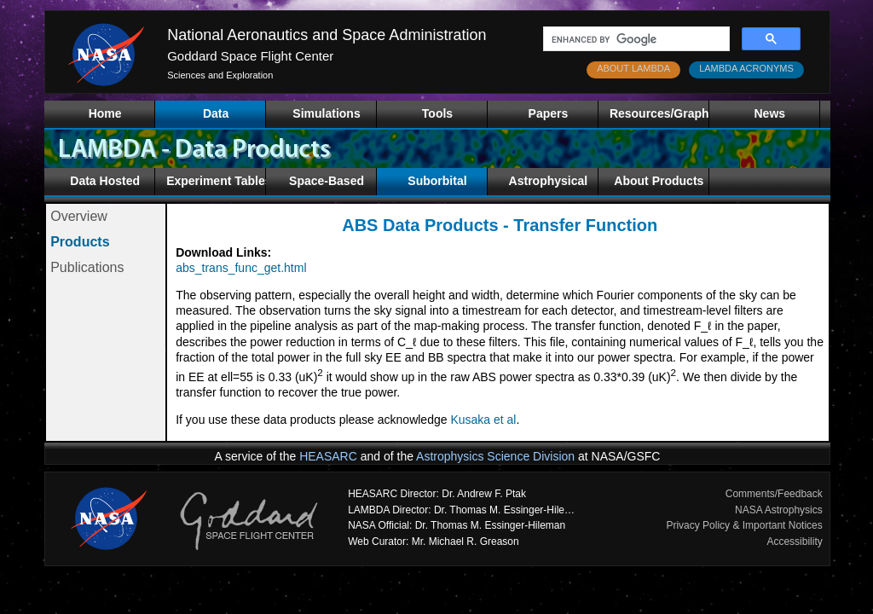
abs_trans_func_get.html (241, 268)
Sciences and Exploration (220, 75)
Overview (78, 216)
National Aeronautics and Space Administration (326, 34)
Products (79, 242)
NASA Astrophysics (779, 510)
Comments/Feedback (774, 494)
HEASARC (328, 456)
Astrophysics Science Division (495, 456)
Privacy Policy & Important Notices (744, 525)
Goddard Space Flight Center (250, 56)
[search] (635, 39)
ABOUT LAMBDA (633, 68)
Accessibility (794, 541)
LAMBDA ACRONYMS (746, 68)
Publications (87, 267)
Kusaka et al (483, 419)
